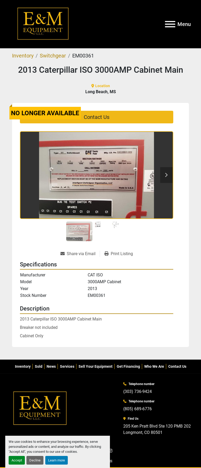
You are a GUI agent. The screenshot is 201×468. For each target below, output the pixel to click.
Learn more (56, 460)
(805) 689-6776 (137, 408)
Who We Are (154, 366)
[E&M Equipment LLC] (40, 408)
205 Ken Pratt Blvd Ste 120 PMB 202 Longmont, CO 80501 (157, 429)
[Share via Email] (80, 253)
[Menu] (170, 24)
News (51, 366)
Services (67, 366)
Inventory (23, 366)
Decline (35, 460)
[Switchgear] (53, 55)
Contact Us (96, 117)
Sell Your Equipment (96, 366)
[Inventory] (23, 55)
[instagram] (110, 451)
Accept (17, 460)
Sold (38, 366)
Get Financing (128, 366)
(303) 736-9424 (137, 391)
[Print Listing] (118, 253)
